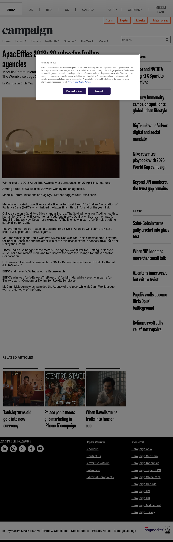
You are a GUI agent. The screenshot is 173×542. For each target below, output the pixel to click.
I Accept (99, 91)
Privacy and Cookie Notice (79, 81)
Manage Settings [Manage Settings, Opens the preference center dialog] (74, 91)
